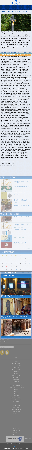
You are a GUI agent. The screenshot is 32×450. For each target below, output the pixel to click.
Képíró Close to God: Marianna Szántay (22, 196)
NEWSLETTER (16, 379)
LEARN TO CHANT (16, 406)
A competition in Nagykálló (21, 189)
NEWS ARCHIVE (16, 377)
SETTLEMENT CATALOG (16, 399)
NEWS (8, 339)
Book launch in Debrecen (21, 245)
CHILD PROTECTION (16, 434)
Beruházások (27, 438)
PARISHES (16, 389)
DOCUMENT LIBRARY (16, 410)
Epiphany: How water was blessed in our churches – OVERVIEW (21, 204)
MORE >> (29, 252)
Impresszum (16, 446)
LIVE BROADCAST (16, 412)
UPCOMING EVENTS (16, 369)
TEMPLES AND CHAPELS (16, 397)
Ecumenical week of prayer (21, 209)
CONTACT (16, 424)
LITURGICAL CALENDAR (16, 418)
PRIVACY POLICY (16, 432)
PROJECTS (16, 373)
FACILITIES (16, 393)
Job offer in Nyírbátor (20, 232)
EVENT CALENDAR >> (26, 276)
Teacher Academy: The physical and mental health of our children (22, 185)
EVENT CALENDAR (16, 375)
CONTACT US (16, 428)
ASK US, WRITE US (16, 430)
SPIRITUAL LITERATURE (16, 422)
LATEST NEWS (16, 361)
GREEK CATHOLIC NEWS (16, 365)
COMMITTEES (16, 395)
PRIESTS (16, 391)
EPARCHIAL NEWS (16, 363)
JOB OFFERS (16, 371)
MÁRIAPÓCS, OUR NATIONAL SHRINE (16, 387)
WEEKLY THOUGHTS (16, 420)
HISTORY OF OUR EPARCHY (16, 385)
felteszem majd (18, 239)
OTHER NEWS (16, 367)
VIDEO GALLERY (16, 408)
